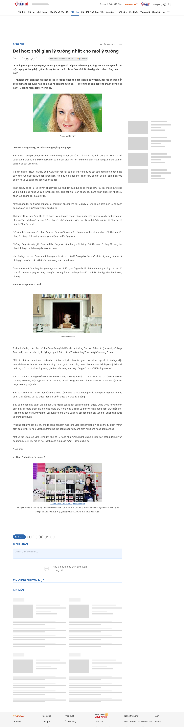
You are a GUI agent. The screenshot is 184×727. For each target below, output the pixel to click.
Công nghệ (145, 12)
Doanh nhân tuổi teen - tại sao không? (67, 504)
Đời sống (122, 12)
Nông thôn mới (131, 715)
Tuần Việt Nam (115, 4)
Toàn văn (99, 721)
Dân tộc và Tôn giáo (59, 12)
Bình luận (19, 537)
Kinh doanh (42, 12)
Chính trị (22, 12)
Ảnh (157, 715)
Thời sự (31, 12)
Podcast (103, 4)
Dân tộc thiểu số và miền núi (138, 721)
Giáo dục (75, 12)
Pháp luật (156, 12)
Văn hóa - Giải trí (108, 12)
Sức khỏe (133, 12)
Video (158, 721)
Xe (164, 12)
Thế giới (85, 12)
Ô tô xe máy (70, 721)
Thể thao (94, 12)
